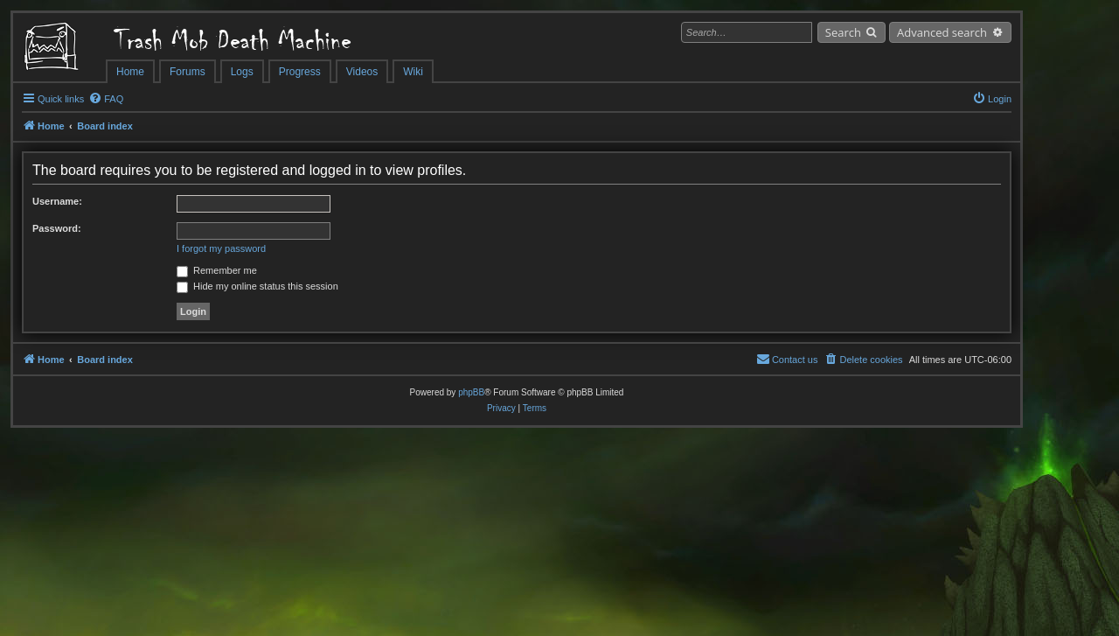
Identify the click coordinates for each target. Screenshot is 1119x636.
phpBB (471, 392)
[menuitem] (105, 98)
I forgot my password (221, 248)
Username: (57, 201)
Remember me (217, 270)
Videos (362, 72)
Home (130, 72)
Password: (56, 228)
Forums (187, 72)
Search (843, 32)
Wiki (413, 72)
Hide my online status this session (257, 286)
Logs (242, 72)
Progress (300, 72)
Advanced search (942, 32)
